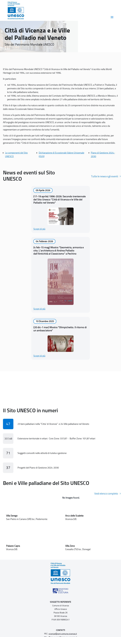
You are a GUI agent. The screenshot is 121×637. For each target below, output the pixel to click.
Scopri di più (39, 228)
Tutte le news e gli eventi (104, 176)
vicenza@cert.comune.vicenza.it (63, 633)
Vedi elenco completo (106, 493)
